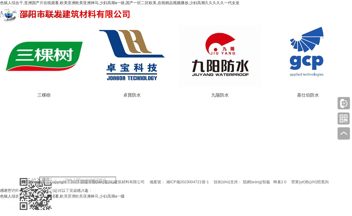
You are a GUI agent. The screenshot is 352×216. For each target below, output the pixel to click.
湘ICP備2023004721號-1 (187, 182)
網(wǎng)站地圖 (91, 189)
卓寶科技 (12, 199)
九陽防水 (12, 193)
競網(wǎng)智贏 (256, 182)
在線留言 (55, 189)
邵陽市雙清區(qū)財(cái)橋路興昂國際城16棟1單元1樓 (167, 206)
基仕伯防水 (11, 205)
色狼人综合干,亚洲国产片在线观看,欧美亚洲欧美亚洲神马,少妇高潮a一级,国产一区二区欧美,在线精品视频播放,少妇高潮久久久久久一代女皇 (120, 3)
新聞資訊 (41, 189)
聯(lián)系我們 (71, 189)
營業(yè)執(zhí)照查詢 (310, 182)
